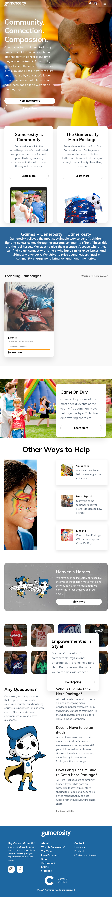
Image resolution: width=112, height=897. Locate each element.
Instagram (79, 847)
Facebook (79, 851)
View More (78, 601)
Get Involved (48, 862)
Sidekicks (46, 870)
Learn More (29, 175)
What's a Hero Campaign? (94, 276)
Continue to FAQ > (65, 811)
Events (45, 866)
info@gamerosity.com (85, 855)
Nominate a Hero (30, 100)
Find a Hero (30, 108)
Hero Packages (49, 855)
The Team (46, 851)
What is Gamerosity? (53, 847)
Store (44, 859)
